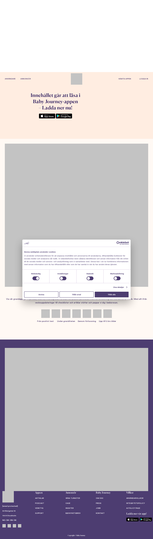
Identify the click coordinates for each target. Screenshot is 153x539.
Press (98, 503)
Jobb (98, 508)
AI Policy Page (133, 508)
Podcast (39, 503)
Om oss (99, 498)
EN (11, 520)
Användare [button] (10, 79)
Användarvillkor (134, 498)
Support (39, 513)
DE (15, 520)
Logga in (143, 79)
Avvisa (41, 294)
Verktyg (39, 508)
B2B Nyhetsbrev (73, 513)
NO (3, 520)
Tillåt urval (76, 294)
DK (8, 520)
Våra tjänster (73, 498)
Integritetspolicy (135, 503)
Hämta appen (124, 79)
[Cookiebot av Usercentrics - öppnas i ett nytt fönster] (118, 243)
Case (68, 503)
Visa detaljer (118, 287)
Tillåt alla (112, 294)
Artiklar (39, 498)
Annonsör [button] (25, 79)
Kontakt (100, 513)
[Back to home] (76, 79)
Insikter (70, 508)
